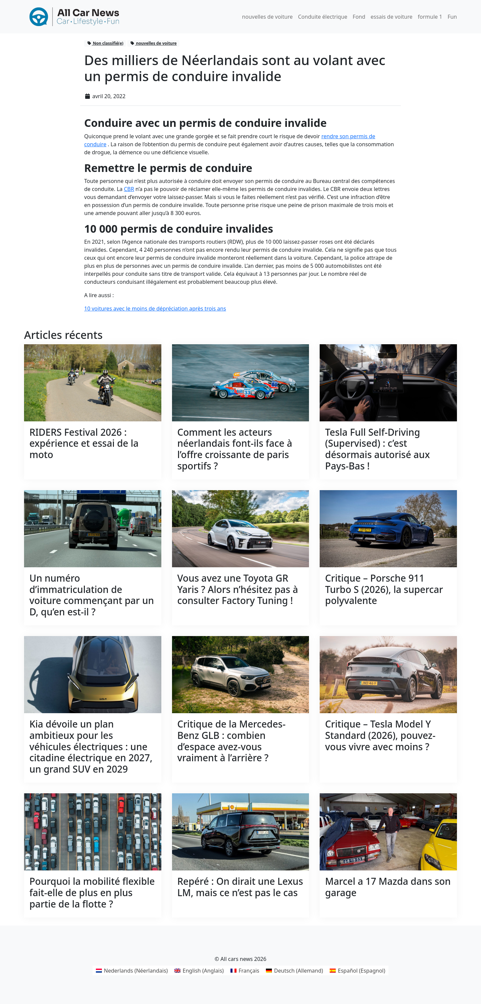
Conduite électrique (322, 16)
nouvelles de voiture (267, 16)
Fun (452, 16)
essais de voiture (392, 16)
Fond (359, 16)
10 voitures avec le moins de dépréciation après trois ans (155, 308)
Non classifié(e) (105, 43)
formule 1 (430, 16)
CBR (129, 189)
